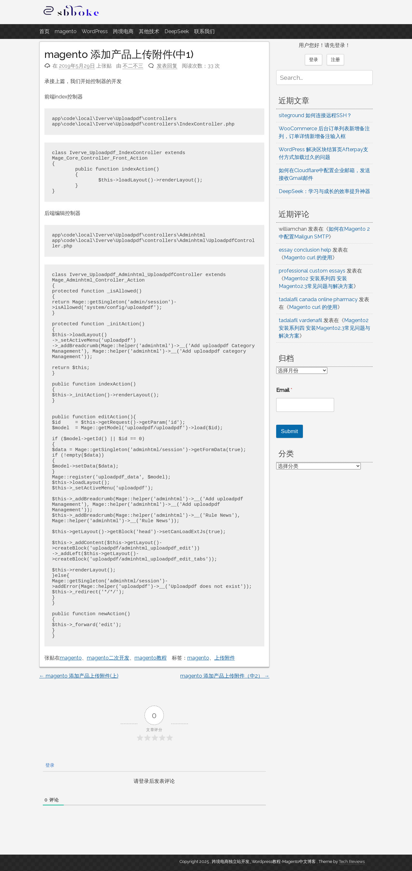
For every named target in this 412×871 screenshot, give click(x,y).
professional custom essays (312, 271)
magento (66, 31)
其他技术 (149, 31)
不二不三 (133, 66)
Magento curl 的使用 (308, 258)
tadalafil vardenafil (300, 320)
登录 (49, 765)
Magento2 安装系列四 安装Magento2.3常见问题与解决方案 (324, 328)
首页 (44, 31)
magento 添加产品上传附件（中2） (224, 676)
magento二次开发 (108, 658)
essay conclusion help (305, 250)
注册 (335, 59)
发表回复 (167, 66)
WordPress (95, 31)
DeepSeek (176, 31)
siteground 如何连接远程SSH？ (315, 115)
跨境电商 (123, 31)
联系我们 (204, 31)
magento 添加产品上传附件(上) (78, 676)
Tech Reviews (352, 861)
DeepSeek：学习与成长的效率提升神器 (324, 191)
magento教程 (151, 658)
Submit (289, 431)
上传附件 (224, 658)
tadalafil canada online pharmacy (318, 299)
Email (284, 390)
